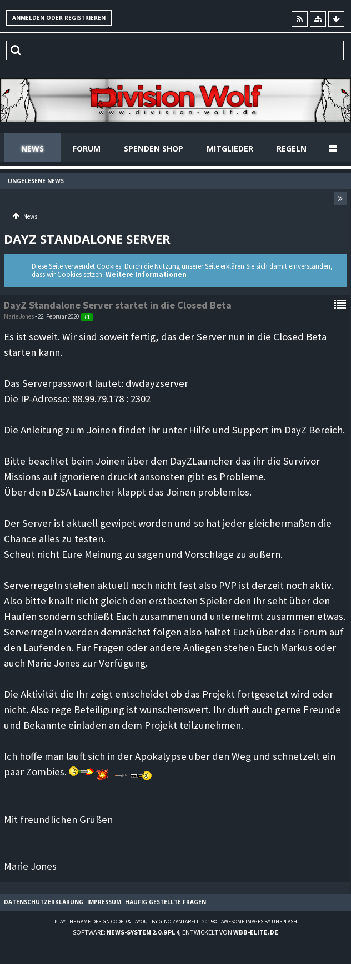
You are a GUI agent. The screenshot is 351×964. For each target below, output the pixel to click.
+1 (87, 317)
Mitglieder (230, 148)
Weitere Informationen (146, 274)
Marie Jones (19, 316)
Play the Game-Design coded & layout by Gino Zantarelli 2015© (135, 921)
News (32, 148)
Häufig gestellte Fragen (165, 902)
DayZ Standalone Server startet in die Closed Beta (118, 305)
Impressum (104, 902)
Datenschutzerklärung (43, 902)
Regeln (292, 148)
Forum (87, 148)
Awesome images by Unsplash (259, 921)
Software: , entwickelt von (175, 932)
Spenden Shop (153, 148)
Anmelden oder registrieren (59, 18)
